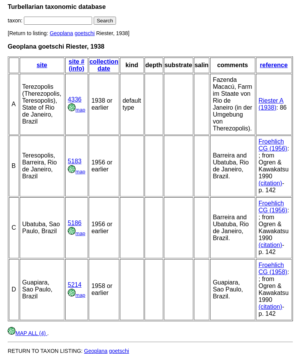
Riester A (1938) (271, 104)
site (42, 65)
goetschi (85, 33)
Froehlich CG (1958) (273, 268)
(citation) (270, 183)
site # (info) (76, 65)
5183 (75, 161)
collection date (103, 65)
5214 (75, 284)
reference (274, 65)
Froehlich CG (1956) (273, 145)
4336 (75, 99)
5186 (75, 223)
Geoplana (61, 33)
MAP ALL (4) (27, 333)
